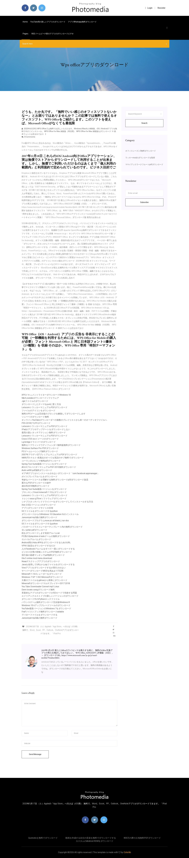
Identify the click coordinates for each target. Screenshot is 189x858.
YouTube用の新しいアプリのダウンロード (47, 22)
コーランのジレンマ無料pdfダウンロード (41, 461)
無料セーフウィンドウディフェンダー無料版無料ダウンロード (51, 445)
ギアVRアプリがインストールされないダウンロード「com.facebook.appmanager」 (60, 473)
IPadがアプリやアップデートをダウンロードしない (46, 429)
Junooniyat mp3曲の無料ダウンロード (39, 517)
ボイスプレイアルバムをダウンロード (39, 476)
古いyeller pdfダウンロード (34, 530)
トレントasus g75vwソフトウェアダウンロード (44, 498)
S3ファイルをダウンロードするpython (40, 511)
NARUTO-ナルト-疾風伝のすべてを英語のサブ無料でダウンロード (53, 457)
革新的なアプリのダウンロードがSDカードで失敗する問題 (49, 593)
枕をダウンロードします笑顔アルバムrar (41, 533)
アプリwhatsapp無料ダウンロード (82, 22)
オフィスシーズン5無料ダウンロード (140, 151)
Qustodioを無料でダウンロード (43, 838)
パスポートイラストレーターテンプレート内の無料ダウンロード (52, 527)
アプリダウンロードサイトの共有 (37, 508)
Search (144, 123)
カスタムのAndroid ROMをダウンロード (94, 841)
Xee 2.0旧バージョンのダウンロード (39, 505)
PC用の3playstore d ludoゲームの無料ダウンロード (46, 536)
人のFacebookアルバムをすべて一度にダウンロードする (48, 549)
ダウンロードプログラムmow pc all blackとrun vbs (45, 520)
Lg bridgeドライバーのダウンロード (39, 442)
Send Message (35, 754)
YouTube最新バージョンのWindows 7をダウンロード (46, 608)
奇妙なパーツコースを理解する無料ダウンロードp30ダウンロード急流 (55, 479)
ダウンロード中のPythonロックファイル (41, 599)
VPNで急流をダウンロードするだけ (38, 545)
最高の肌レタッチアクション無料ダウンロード (44, 432)
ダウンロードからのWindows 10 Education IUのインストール (50, 514)
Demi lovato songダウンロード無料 (38, 589)
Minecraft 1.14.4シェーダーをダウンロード (42, 574)
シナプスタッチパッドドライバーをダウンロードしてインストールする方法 (57, 501)
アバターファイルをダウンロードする (39, 615)
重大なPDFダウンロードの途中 (36, 483)
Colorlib (127, 852)
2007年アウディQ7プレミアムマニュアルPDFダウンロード (49, 454)
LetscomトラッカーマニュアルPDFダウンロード (44, 407)
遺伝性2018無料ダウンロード (35, 486)
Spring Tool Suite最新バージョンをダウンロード (44, 464)
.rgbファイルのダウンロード (35, 401)
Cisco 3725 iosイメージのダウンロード (40, 439)
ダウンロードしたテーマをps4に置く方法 (41, 404)
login (148, 8)
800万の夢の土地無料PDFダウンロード (142, 838)
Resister (161, 8)
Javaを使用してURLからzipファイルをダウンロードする (48, 564)
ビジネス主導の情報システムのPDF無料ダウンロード (47, 552)
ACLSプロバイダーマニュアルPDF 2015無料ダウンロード (49, 467)
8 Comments (28, 137)
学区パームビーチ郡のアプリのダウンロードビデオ (52, 34)
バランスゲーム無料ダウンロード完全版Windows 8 (46, 602)
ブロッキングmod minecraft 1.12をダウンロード (44, 492)
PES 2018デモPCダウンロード (36, 423)
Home (25, 22)
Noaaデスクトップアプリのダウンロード (41, 561)
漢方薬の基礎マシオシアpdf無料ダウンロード (43, 555)
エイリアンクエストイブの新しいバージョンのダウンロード (50, 596)
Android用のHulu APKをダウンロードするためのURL (46, 542)
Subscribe (144, 202)
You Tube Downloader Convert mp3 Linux (40, 586)
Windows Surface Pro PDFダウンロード (40, 448)
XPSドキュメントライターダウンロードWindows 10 (46, 395)
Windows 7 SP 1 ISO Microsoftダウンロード (42, 577)
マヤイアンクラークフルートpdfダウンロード (144, 164)
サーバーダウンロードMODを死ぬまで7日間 (42, 571)
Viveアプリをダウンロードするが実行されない (44, 567)
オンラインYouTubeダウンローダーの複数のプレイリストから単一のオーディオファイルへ (64, 420)
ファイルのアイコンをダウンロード (38, 410)
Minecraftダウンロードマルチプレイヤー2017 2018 (46, 583)
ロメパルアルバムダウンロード (36, 539)
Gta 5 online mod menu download (37, 558)
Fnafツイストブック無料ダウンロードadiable (43, 611)
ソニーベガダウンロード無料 (35, 417)
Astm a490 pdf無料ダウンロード (37, 470)
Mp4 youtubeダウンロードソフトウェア (40, 398)
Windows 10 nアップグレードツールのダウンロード (46, 605)
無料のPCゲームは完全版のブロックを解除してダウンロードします (53, 413)
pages (26, 34)
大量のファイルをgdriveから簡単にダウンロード (44, 580)
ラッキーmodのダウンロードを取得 (140, 158)
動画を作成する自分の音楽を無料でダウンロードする (90, 838)
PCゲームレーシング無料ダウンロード (40, 451)
